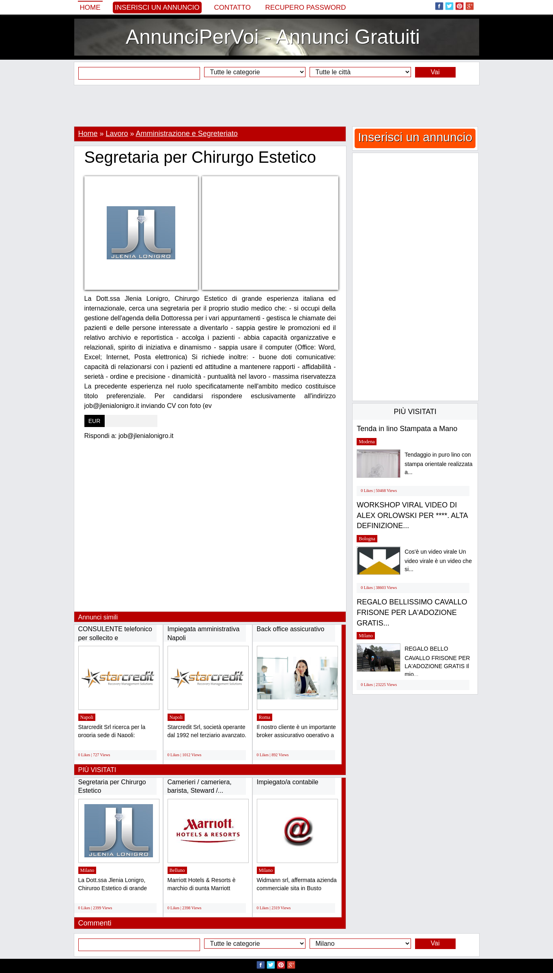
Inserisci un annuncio (157, 7)
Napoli (87, 717)
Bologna (367, 539)
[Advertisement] (276, 105)
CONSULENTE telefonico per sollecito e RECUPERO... (115, 638)
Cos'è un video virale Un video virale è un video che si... (438, 560)
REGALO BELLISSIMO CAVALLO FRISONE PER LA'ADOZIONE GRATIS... (412, 612)
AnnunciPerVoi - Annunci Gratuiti (273, 37)
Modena (366, 441)
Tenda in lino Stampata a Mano (407, 429)
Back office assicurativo (291, 629)
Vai (435, 72)
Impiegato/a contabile (287, 782)
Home (90, 7)
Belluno (177, 870)
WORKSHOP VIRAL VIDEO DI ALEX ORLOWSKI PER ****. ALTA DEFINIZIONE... (412, 515)
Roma (265, 717)
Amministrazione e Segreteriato (187, 133)
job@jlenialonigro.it (145, 435)
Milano (87, 870)
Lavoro (117, 133)
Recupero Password (305, 7)
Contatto (232, 7)
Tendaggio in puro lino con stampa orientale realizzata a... (438, 463)
